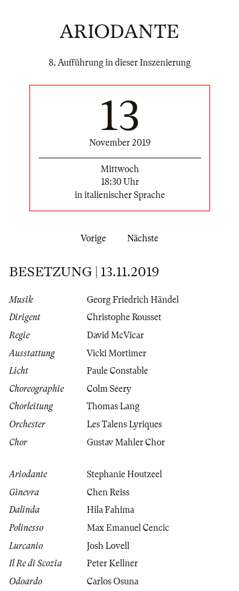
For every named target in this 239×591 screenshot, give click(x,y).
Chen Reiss (108, 492)
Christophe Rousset (124, 317)
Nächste (145, 238)
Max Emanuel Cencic (128, 528)
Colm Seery (109, 389)
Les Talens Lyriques (124, 424)
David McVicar (115, 335)
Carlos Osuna (112, 581)
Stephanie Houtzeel (124, 474)
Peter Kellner (112, 563)
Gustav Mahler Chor (126, 442)
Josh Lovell (108, 546)
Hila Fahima (110, 510)
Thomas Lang (113, 406)
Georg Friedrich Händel (133, 300)
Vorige (91, 238)
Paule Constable (117, 371)
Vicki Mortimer (116, 353)
